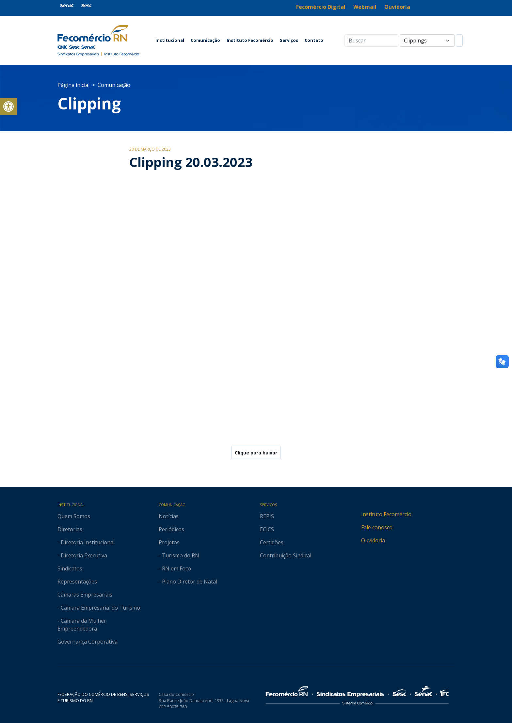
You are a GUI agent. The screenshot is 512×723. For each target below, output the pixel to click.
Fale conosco (376, 527)
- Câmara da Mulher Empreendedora (81, 624)
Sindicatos (69, 568)
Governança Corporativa (87, 641)
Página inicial (73, 85)
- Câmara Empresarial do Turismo (98, 607)
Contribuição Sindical (285, 555)
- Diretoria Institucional (86, 542)
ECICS (267, 529)
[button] (8, 106)
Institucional (169, 40)
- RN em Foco (175, 568)
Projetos (169, 542)
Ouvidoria (373, 540)
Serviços (289, 40)
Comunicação (205, 40)
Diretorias (69, 529)
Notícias (169, 516)
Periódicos (171, 529)
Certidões (271, 542)
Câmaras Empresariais (84, 594)
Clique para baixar (256, 453)
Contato (314, 40)
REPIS (267, 516)
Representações (77, 581)
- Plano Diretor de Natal (188, 581)
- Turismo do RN (179, 555)
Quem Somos (73, 516)
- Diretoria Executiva (82, 555)
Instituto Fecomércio (250, 40)
